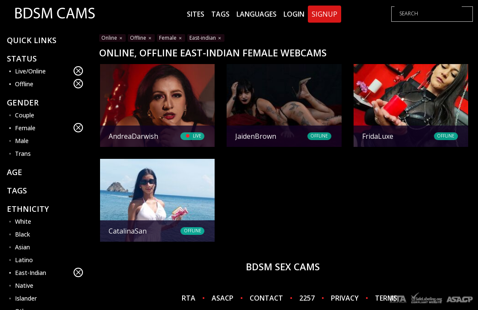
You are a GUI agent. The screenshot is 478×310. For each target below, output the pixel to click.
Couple (24, 115)
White (23, 221)
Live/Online (49, 71)
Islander (26, 298)
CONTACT (266, 298)
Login (293, 14)
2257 (307, 298)
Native (24, 285)
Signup (324, 14)
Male (22, 141)
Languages (256, 14)
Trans (23, 153)
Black (22, 234)
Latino (24, 260)
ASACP (222, 298)
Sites (195, 14)
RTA (188, 298)
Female (49, 127)
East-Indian (49, 272)
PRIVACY (345, 298)
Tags (220, 14)
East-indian (205, 37)
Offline (49, 83)
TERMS (386, 298)
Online (112, 37)
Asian (22, 247)
